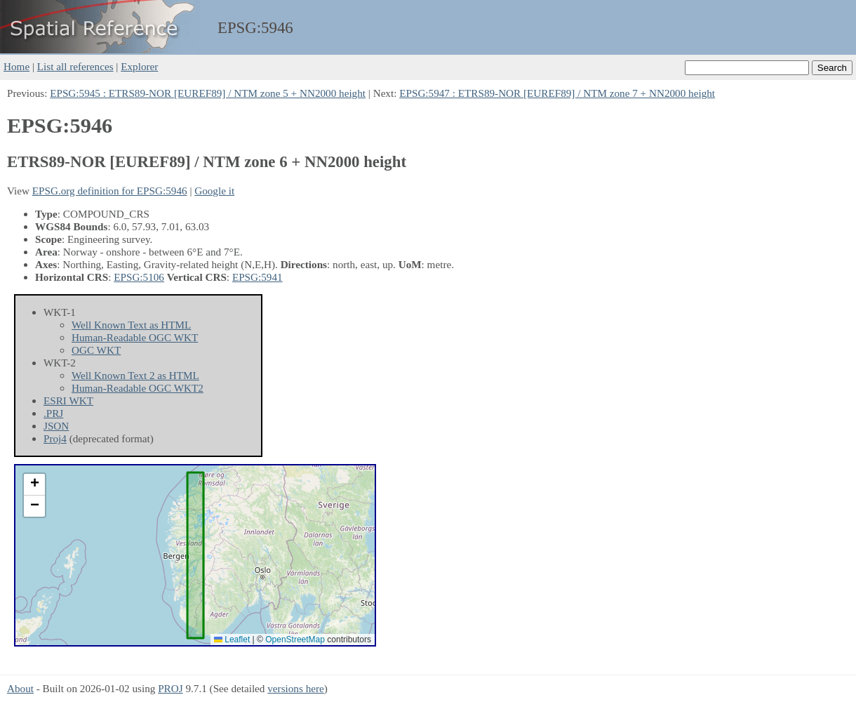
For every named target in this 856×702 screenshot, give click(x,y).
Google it (214, 191)
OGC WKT (96, 350)
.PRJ (53, 413)
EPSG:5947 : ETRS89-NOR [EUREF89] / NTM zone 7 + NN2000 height (557, 93)
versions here (295, 688)
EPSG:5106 (139, 277)
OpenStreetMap (295, 639)
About (20, 688)
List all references (75, 66)
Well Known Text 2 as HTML (135, 375)
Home (16, 66)
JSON (56, 426)
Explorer (139, 66)
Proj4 (55, 438)
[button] (34, 485)
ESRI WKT (68, 400)
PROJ (170, 688)
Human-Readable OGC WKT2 (137, 388)
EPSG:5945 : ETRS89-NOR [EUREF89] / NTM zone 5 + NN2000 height (208, 93)
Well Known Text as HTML (131, 325)
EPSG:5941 (257, 277)
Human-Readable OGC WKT (135, 337)
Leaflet (232, 639)
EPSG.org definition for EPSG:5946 (109, 191)
